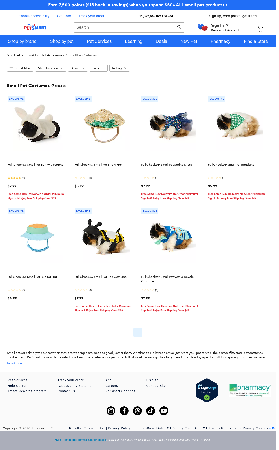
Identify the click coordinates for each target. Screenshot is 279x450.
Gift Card (64, 16)
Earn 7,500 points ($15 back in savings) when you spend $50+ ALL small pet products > (138, 4)
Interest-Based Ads (149, 424)
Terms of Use (94, 424)
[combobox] (129, 26)
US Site (152, 375)
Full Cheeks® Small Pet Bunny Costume (35, 165)
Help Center (17, 381)
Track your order (91, 16)
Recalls (75, 424)
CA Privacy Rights (217, 424)
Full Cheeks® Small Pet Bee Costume (101, 277)
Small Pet (13, 55)
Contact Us (66, 387)
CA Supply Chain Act (183, 424)
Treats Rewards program (27, 387)
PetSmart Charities (120, 387)
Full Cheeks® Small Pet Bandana (231, 165)
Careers (111, 381)
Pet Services (18, 375)
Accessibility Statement (76, 381)
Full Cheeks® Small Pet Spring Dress (166, 165)
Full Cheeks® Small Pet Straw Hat (98, 165)
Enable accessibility (34, 16)
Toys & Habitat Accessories (44, 55)
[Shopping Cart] (266, 29)
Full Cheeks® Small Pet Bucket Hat (32, 277)
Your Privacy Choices (254, 424)
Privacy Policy (119, 424)
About (110, 375)
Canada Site (156, 381)
